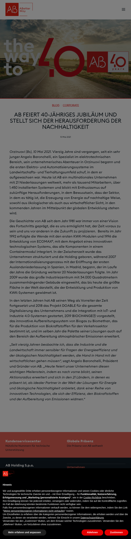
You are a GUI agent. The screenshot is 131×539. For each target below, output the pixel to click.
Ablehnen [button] (92, 532)
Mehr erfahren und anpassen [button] (24, 532)
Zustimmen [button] (116, 532)
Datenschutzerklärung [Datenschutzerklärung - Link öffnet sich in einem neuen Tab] (92, 517)
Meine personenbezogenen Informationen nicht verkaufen (34, 510)
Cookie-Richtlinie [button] (92, 497)
